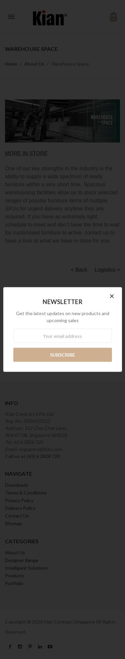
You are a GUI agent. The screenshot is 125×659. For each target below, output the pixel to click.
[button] (112, 296)
